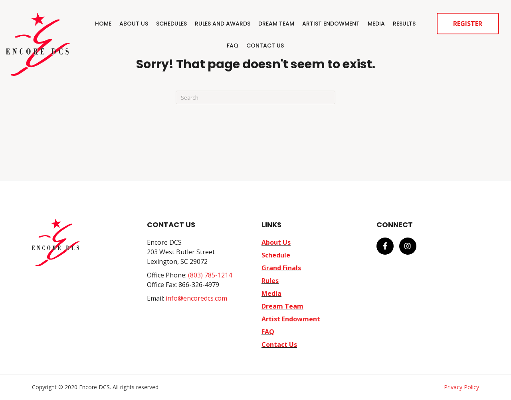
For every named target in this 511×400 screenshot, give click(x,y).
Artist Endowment (331, 24)
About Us (133, 24)
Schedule (275, 255)
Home (103, 24)
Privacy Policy (461, 387)
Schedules (171, 24)
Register (467, 23)
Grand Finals (281, 267)
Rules (270, 280)
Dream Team (276, 24)
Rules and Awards (222, 24)
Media (376, 24)
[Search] (255, 97)
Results (404, 24)
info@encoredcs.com (196, 298)
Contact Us (265, 46)
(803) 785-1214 (210, 275)
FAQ (232, 46)
